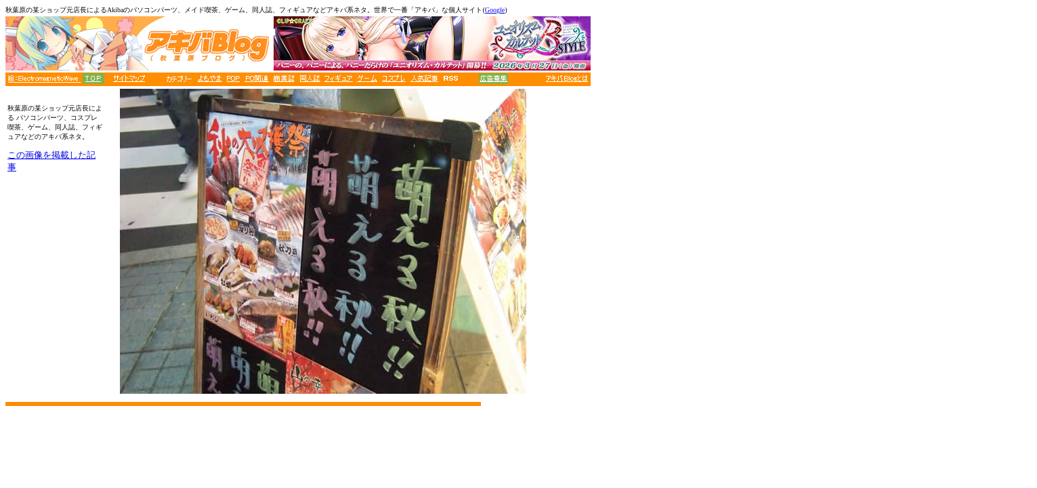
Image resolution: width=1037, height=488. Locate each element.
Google (495, 10)
